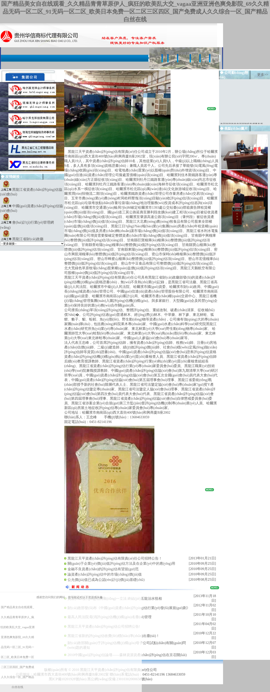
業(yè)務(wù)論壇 (195, 58)
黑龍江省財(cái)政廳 (27, 239)
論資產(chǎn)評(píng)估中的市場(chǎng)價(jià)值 (105, 574)
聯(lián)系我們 (215, 58)
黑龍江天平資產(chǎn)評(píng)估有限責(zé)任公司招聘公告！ (115, 558)
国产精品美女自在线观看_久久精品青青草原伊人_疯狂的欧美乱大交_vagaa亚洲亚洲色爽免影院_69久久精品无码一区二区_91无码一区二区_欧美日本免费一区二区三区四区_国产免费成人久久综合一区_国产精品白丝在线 (135, 12)
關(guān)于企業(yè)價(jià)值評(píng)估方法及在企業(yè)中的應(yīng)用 (121, 563)
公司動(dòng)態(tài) (184, 58)
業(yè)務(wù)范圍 (172, 58)
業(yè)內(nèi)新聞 (204, 58)
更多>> (262, 75)
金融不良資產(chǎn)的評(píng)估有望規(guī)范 (103, 569)
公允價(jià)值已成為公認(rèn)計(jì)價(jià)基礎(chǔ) (106, 580)
